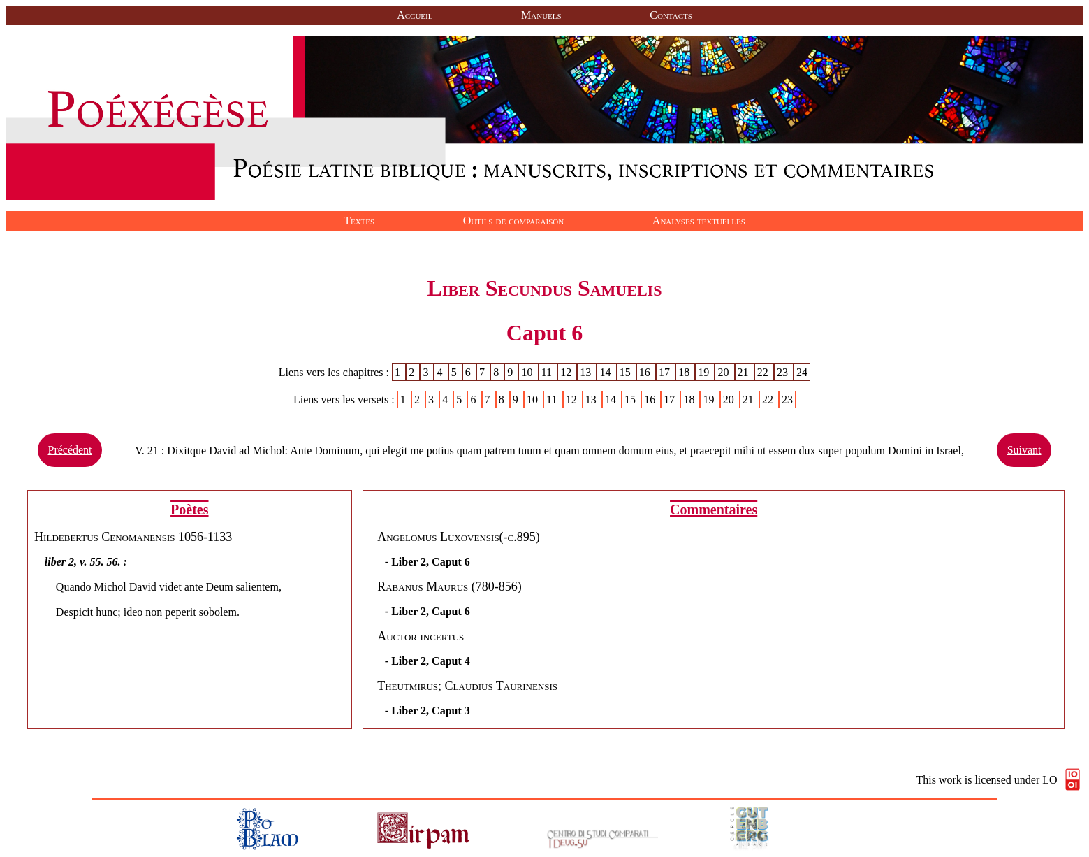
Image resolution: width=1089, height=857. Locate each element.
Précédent (69, 450)
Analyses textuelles (698, 220)
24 (801, 372)
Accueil (414, 15)
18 (685, 372)
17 (666, 372)
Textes (359, 220)
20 (724, 372)
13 (587, 372)
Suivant (1024, 450)
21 (745, 372)
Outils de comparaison (513, 220)
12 (567, 372)
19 (705, 372)
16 (646, 372)
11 (548, 372)
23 (784, 372)
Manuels (541, 15)
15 (627, 372)
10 (528, 372)
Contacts (671, 15)
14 (607, 372)
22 (764, 372)
